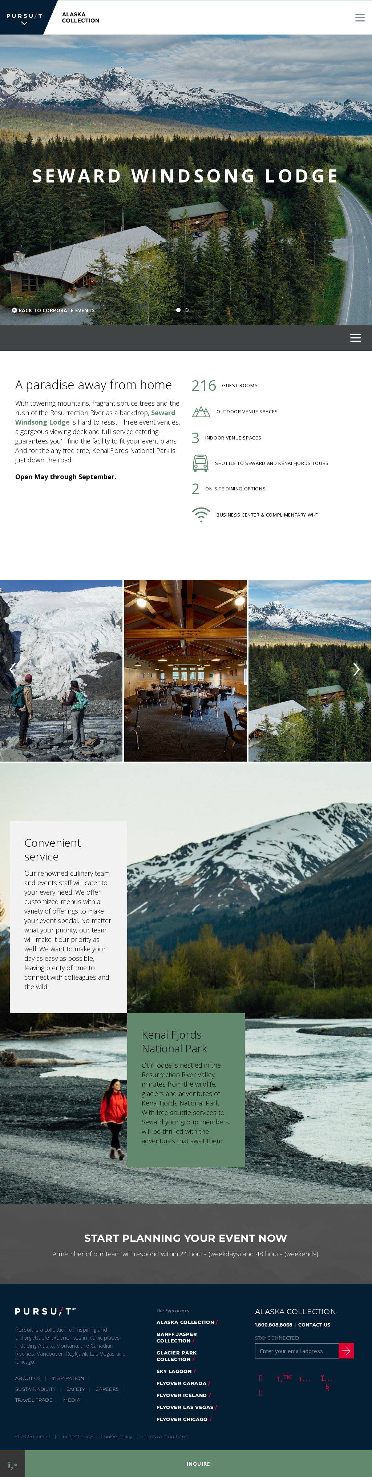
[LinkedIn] (259, 1392)
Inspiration (68, 1378)
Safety (75, 1389)
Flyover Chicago (182, 1419)
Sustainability (35, 1389)
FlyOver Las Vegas (185, 1407)
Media (71, 1399)
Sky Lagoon (174, 1371)
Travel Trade (34, 1399)
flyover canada (181, 1383)
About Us (28, 1378)
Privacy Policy (75, 1436)
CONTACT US (314, 1324)
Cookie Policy (116, 1436)
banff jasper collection (177, 1337)
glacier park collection (177, 1355)
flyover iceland (182, 1395)
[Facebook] (259, 1377)
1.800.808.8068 (273, 1324)
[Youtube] (326, 1377)
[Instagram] (304, 1377)
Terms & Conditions (164, 1436)
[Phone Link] (12, 1463)
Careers (107, 1389)
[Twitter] (282, 1377)
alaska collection (185, 1322)
